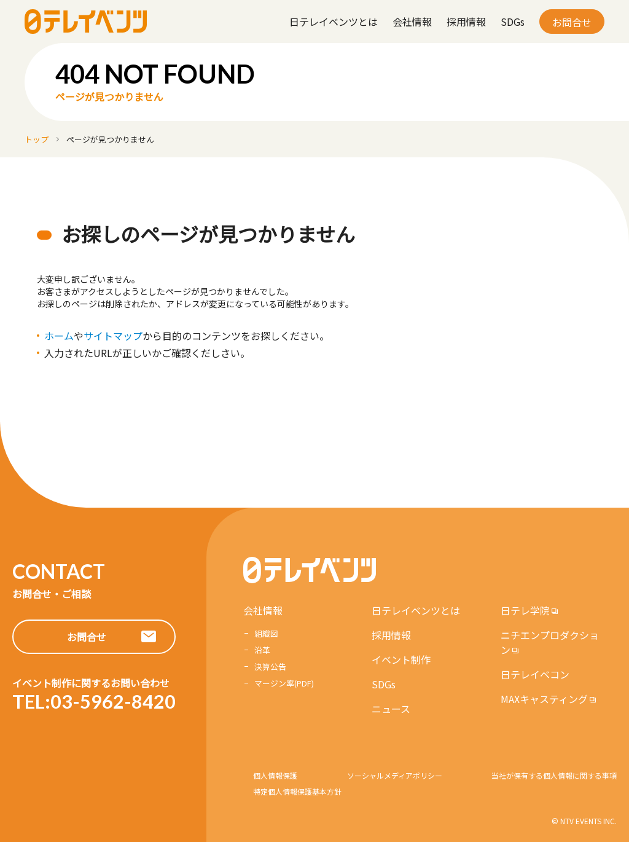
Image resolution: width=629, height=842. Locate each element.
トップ (37, 139)
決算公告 (270, 666)
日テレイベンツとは (333, 21)
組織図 (266, 633)
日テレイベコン (535, 674)
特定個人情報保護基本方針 (297, 791)
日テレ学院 (525, 610)
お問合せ (572, 22)
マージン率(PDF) (284, 683)
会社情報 (412, 21)
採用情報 (466, 21)
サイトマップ (113, 335)
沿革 (262, 650)
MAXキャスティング (544, 698)
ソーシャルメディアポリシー (394, 775)
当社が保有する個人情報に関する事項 (554, 775)
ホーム (59, 335)
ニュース (391, 708)
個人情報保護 (275, 775)
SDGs (513, 21)
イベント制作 (401, 659)
